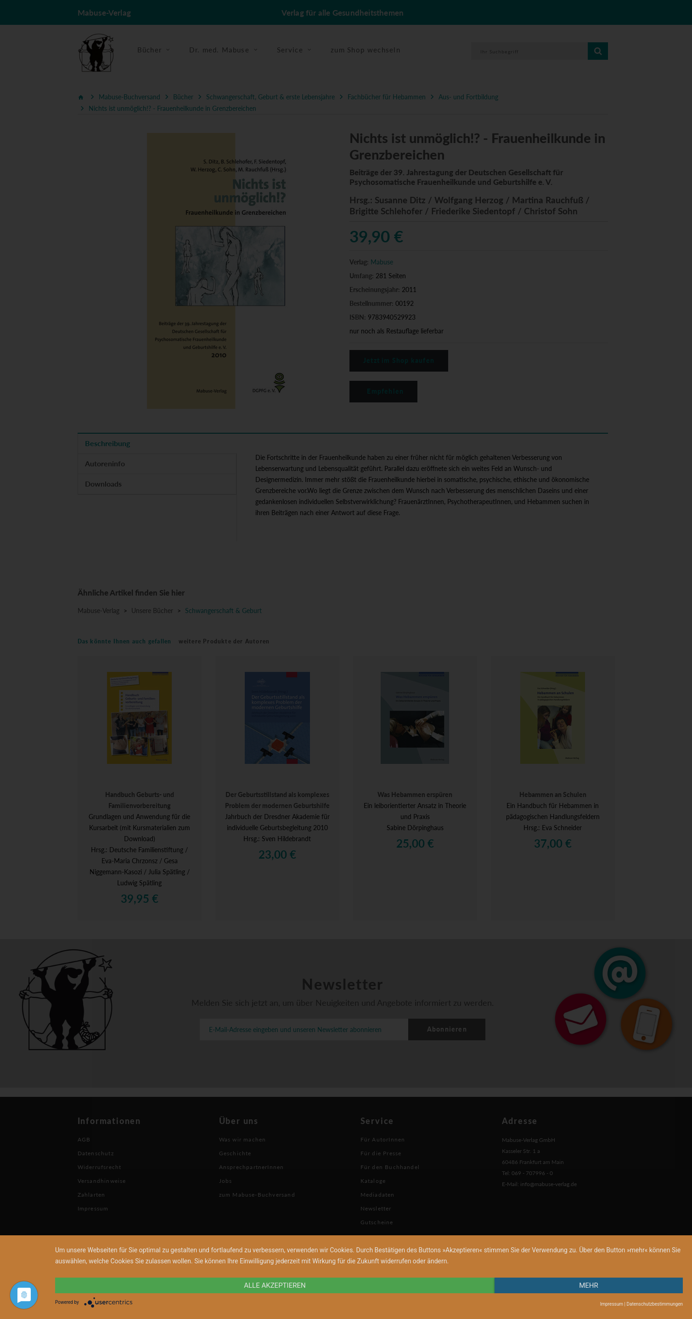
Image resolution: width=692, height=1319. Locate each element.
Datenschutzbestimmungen (654, 1304)
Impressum (611, 1304)
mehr (588, 1285)
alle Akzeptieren (274, 1285)
